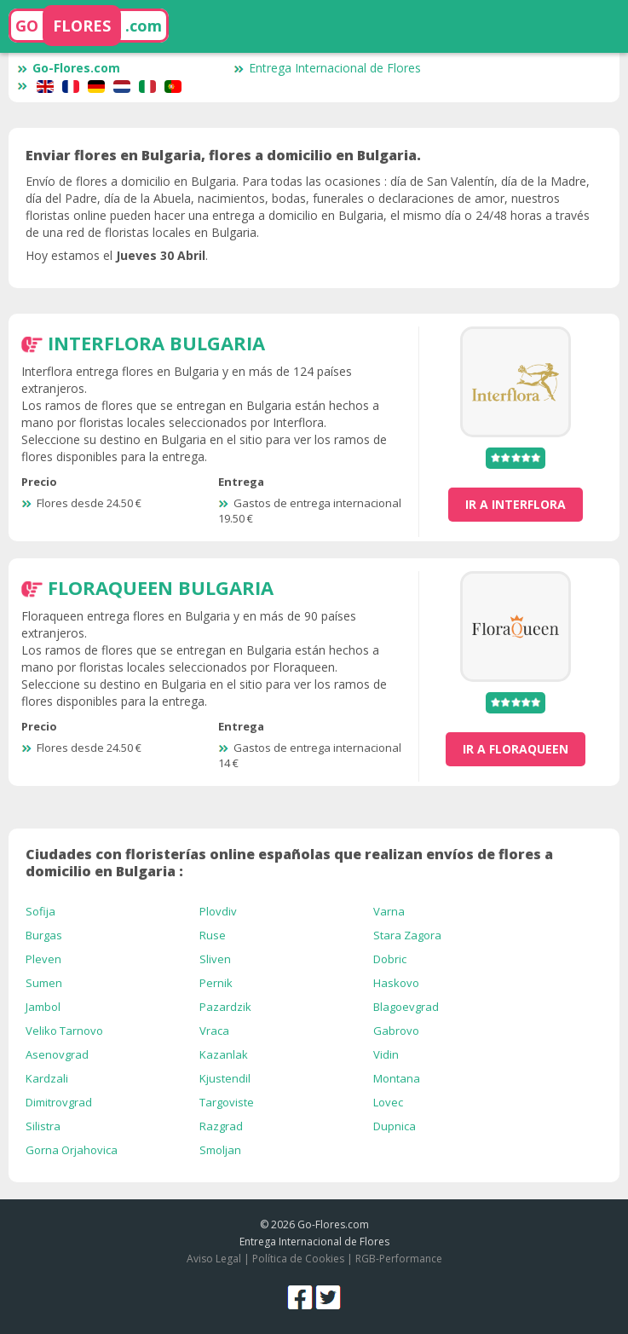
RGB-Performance (398, 1258)
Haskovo (396, 982)
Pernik (216, 982)
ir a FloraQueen (515, 749)
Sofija (40, 911)
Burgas (44, 935)
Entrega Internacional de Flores (327, 68)
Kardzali (47, 1078)
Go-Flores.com (68, 68)
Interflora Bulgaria (156, 342)
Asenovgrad (57, 1054)
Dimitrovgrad (59, 1102)
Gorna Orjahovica (72, 1150)
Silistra (43, 1126)
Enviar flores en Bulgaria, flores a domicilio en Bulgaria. (223, 155)
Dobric (389, 959)
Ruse (212, 935)
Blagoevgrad (406, 1006)
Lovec (388, 1102)
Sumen (44, 982)
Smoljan (220, 1150)
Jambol (43, 1006)
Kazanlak (223, 1054)
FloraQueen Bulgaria (161, 587)
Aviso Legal (214, 1258)
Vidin (386, 1054)
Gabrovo (396, 1030)
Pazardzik (225, 1006)
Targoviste (226, 1102)
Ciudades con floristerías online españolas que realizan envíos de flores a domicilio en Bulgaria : (289, 863)
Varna (389, 911)
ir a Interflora (515, 504)
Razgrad (221, 1126)
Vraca (214, 1030)
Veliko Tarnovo (64, 1030)
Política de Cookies (298, 1258)
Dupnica (394, 1126)
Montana (396, 1078)
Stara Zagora (407, 935)
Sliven (215, 959)
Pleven (43, 959)
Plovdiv (218, 911)
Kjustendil (225, 1078)
